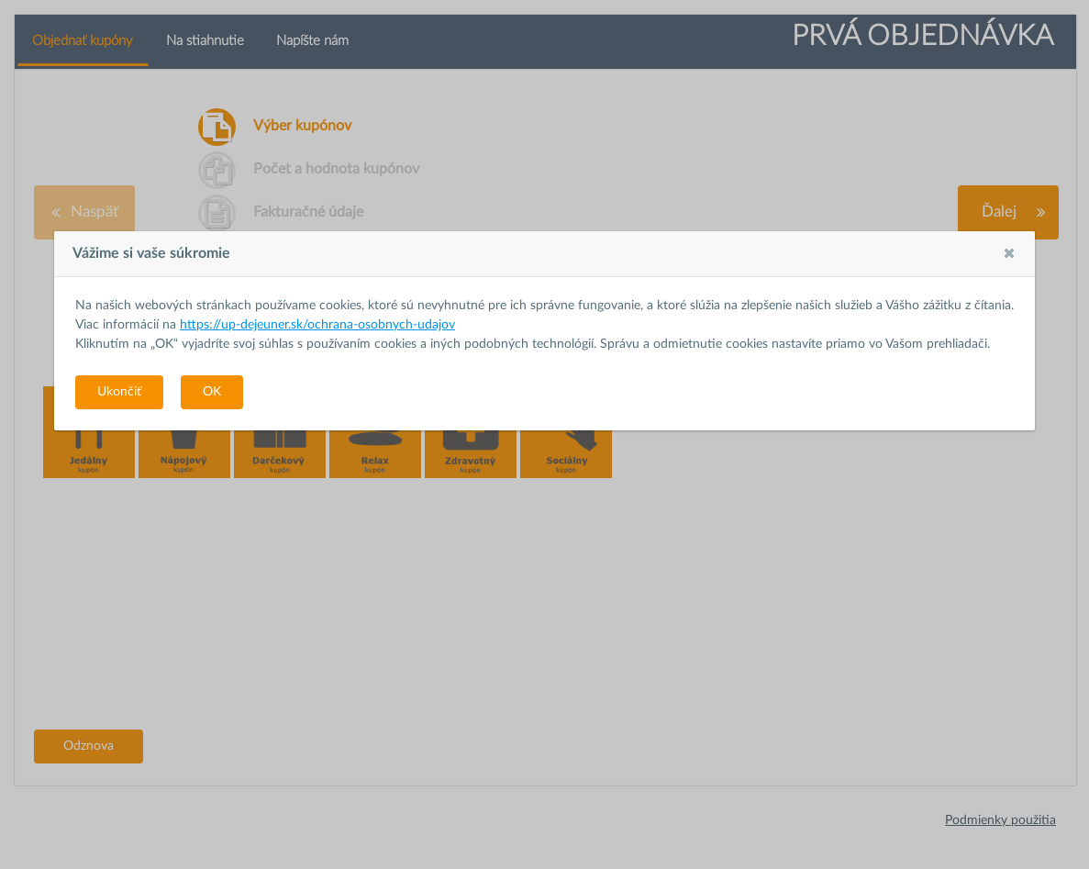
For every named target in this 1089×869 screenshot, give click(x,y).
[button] (1009, 253)
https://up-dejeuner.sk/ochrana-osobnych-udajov (317, 324)
